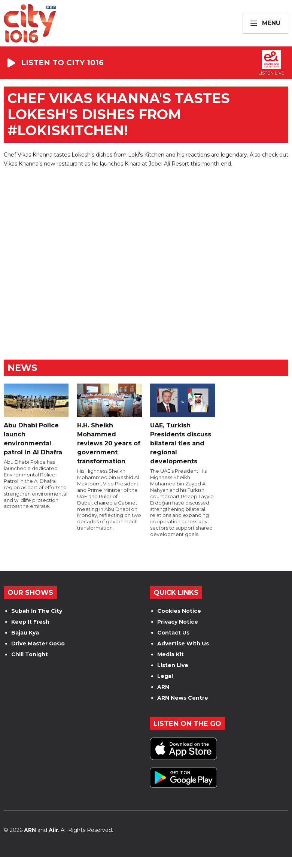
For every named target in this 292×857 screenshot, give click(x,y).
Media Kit (170, 654)
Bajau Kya (25, 632)
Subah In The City (36, 611)
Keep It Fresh (30, 621)
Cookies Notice (179, 611)
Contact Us (173, 632)
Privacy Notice (177, 621)
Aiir (53, 830)
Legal (165, 676)
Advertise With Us (183, 643)
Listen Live (172, 665)
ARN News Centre (182, 697)
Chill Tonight (29, 654)
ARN (163, 687)
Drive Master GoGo (38, 643)
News (22, 367)
